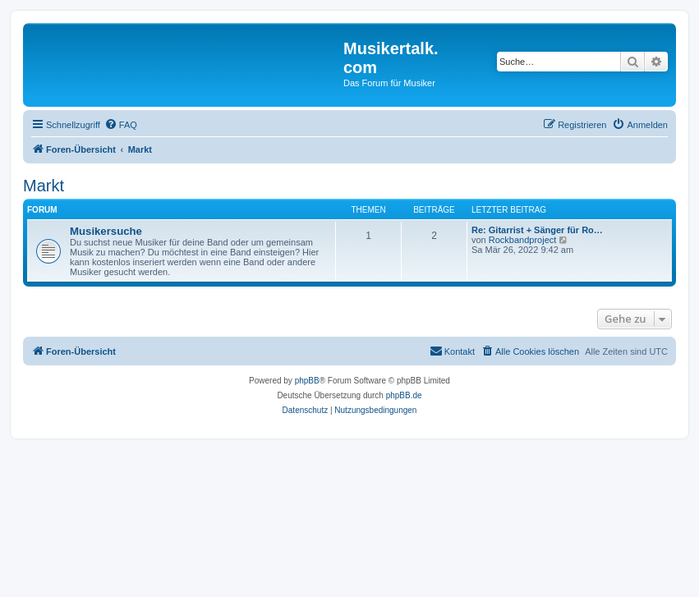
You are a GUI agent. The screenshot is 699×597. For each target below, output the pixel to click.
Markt (43, 186)
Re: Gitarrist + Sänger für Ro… (537, 230)
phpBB (307, 380)
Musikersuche (106, 231)
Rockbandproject (523, 240)
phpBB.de (404, 395)
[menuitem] (120, 125)
